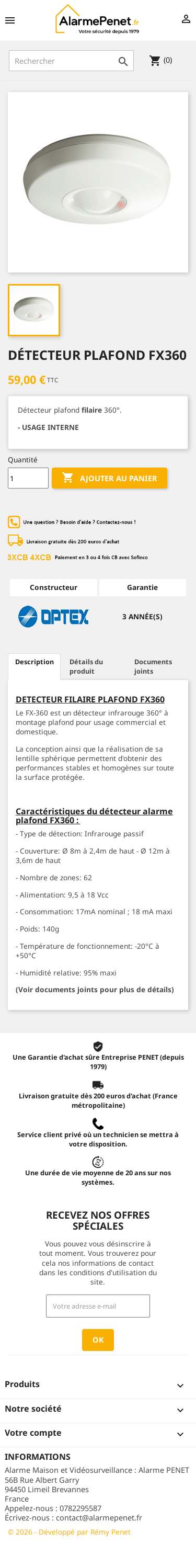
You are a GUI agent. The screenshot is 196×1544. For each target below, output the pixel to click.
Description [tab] (34, 661)
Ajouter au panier (109, 478)
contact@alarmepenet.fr (99, 1517)
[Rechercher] (71, 60)
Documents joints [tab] (153, 666)
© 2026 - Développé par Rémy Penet (69, 1532)
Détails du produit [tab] (86, 666)
